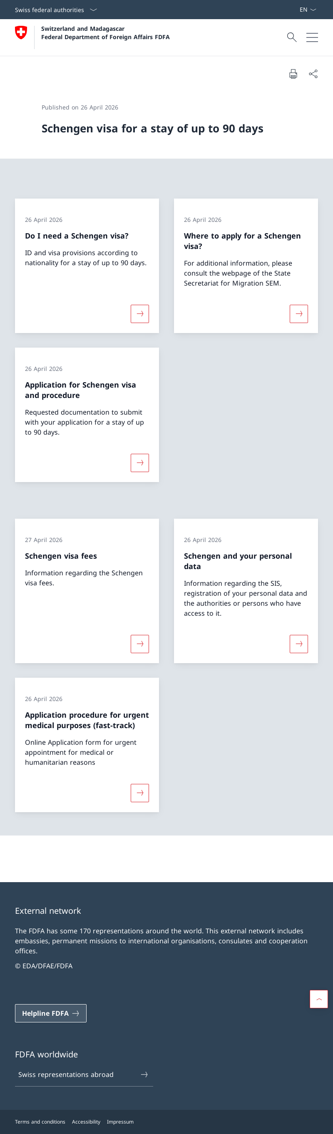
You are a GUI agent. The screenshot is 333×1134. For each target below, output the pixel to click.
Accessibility (86, 1121)
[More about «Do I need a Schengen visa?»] (140, 313)
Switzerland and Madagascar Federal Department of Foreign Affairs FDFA (105, 32)
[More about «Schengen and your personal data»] (299, 643)
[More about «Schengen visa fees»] (140, 643)
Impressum (120, 1121)
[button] (319, 999)
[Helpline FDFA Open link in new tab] (51, 1013)
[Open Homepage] (92, 37)
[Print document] (293, 74)
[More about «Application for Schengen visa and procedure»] (140, 463)
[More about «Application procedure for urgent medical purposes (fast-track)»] (140, 793)
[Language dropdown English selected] (308, 9)
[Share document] (313, 74)
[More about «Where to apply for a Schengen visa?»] (299, 313)
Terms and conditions (40, 1121)
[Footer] (166, 1122)
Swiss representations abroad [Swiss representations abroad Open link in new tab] (83, 1074)
